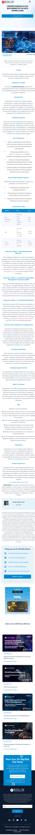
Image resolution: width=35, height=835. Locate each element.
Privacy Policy (17, 831)
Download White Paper (10, 661)
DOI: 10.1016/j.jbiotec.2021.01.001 (18, 482)
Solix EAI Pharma (25, 378)
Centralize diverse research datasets (18, 562)
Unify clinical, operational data (16, 558)
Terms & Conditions (24, 830)
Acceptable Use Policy (11, 830)
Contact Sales (18, 781)
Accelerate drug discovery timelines (18, 553)
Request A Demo (17, 16)
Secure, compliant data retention (17, 566)
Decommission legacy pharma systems (19, 571)
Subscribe (17, 811)
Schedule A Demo (18, 776)
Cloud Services (7, 55)
